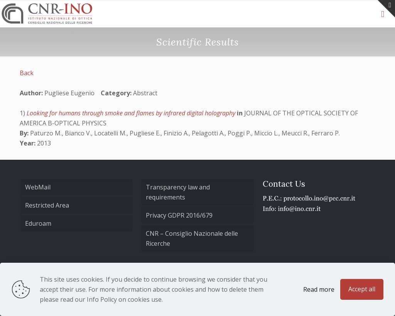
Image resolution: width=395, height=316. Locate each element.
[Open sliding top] (386, 8)
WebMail (38, 187)
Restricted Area (47, 205)
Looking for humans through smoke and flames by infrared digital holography (132, 113)
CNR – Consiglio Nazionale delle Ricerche (192, 238)
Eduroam (38, 223)
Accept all (361, 289)
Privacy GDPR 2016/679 (179, 215)
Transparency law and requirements (178, 192)
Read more (318, 289)
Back (27, 73)
